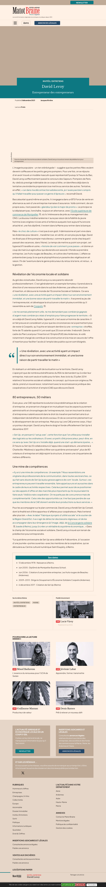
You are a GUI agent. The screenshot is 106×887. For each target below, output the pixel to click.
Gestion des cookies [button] (64, 828)
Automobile (17, 807)
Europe (16, 803)
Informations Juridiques (22, 826)
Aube (58, 798)
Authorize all (68, 885)
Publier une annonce (21, 848)
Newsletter (82, 3)
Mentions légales (63, 820)
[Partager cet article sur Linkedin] (81, 877)
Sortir (15, 818)
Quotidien (17, 830)
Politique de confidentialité (67, 824)
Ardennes (60, 795)
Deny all (81, 885)
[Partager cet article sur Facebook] (76, 877)
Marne (35, 603)
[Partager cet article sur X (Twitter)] (72, 877)
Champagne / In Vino (21, 796)
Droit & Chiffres (19, 833)
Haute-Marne (61, 802)
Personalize (92, 885)
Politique (16, 822)
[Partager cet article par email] (86, 877)
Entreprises (17, 792)
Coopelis (38, 306)
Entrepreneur (19, 606)
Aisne (58, 791)
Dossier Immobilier (20, 811)
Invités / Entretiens (53, 81)
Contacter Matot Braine (65, 817)
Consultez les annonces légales (25, 844)
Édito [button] (26, 23)
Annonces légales (71, 751)
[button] (15, 23)
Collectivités (18, 800)
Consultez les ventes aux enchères (26, 859)
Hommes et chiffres (21, 788)
